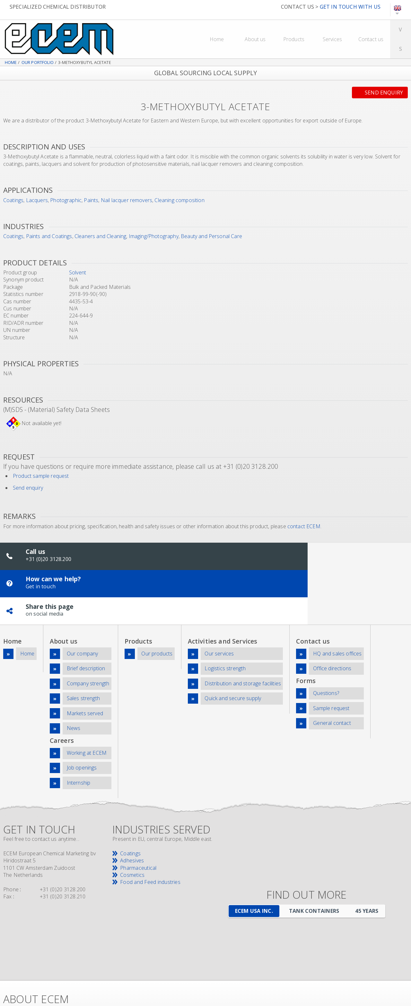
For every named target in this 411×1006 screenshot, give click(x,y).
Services (332, 39)
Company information (293, 971)
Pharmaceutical (138, 811)
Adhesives (132, 804)
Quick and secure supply (233, 648)
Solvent (77, 272)
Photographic (66, 200)
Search (376, 971)
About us (255, 39)
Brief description (86, 620)
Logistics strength (225, 620)
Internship (79, 727)
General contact (332, 671)
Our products (156, 606)
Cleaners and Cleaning (100, 236)
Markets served (85, 661)
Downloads (374, 964)
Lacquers (37, 200)
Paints (91, 200)
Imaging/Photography (154, 236)
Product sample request (41, 475)
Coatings (13, 200)
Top (220, 964)
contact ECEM (303, 526)
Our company (82, 606)
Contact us (371, 39)
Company (262, 964)
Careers (287, 964)
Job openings (82, 713)
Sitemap (353, 971)
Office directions (332, 620)
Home (217, 39)
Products (293, 39)
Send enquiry (384, 92)
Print (395, 971)
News (74, 676)
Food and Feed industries (150, 826)
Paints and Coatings (49, 236)
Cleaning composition (179, 200)
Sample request (331, 658)
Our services (219, 606)
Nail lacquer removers (126, 200)
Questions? (326, 643)
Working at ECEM (87, 699)
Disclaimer (228, 971)
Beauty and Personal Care (211, 236)
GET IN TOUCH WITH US (350, 6)
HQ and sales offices (337, 606)
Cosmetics (132, 818)
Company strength (88, 634)
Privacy (254, 971)
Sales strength (83, 648)
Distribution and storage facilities (243, 634)
